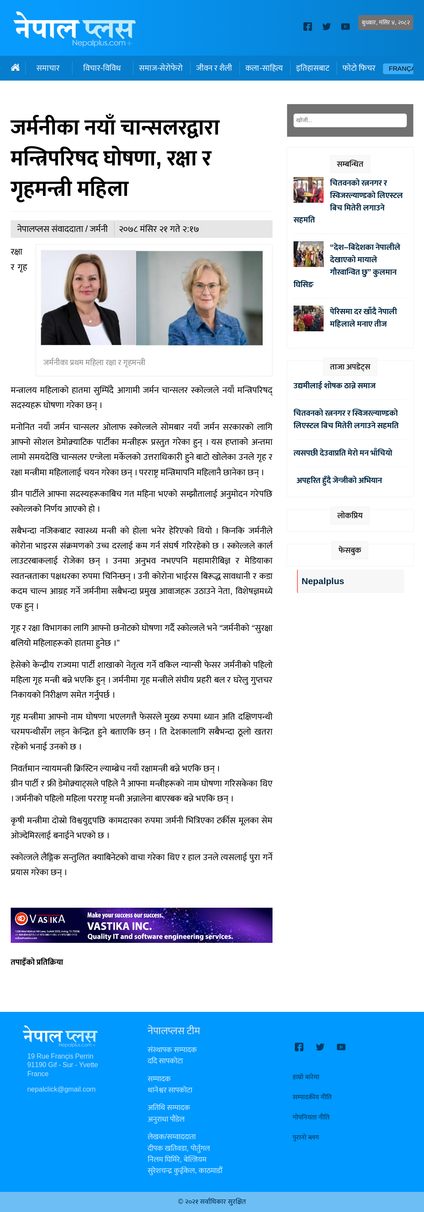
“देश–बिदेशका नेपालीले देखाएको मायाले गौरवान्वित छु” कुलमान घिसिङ (347, 265)
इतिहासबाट (312, 68)
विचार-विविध (102, 68)
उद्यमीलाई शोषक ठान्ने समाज (335, 386)
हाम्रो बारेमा (306, 1077)
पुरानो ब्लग (306, 1137)
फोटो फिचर (359, 68)
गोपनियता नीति (311, 1117)
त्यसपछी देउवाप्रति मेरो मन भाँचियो (343, 453)
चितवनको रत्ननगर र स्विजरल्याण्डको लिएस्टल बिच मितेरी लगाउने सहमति (348, 201)
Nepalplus (323, 581)
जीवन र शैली (214, 68)
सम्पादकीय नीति (312, 1097)
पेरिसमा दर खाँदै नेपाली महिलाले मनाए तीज (363, 318)
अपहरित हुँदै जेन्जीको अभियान (338, 480)
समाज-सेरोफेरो (161, 68)
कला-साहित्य (263, 68)
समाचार (48, 68)
